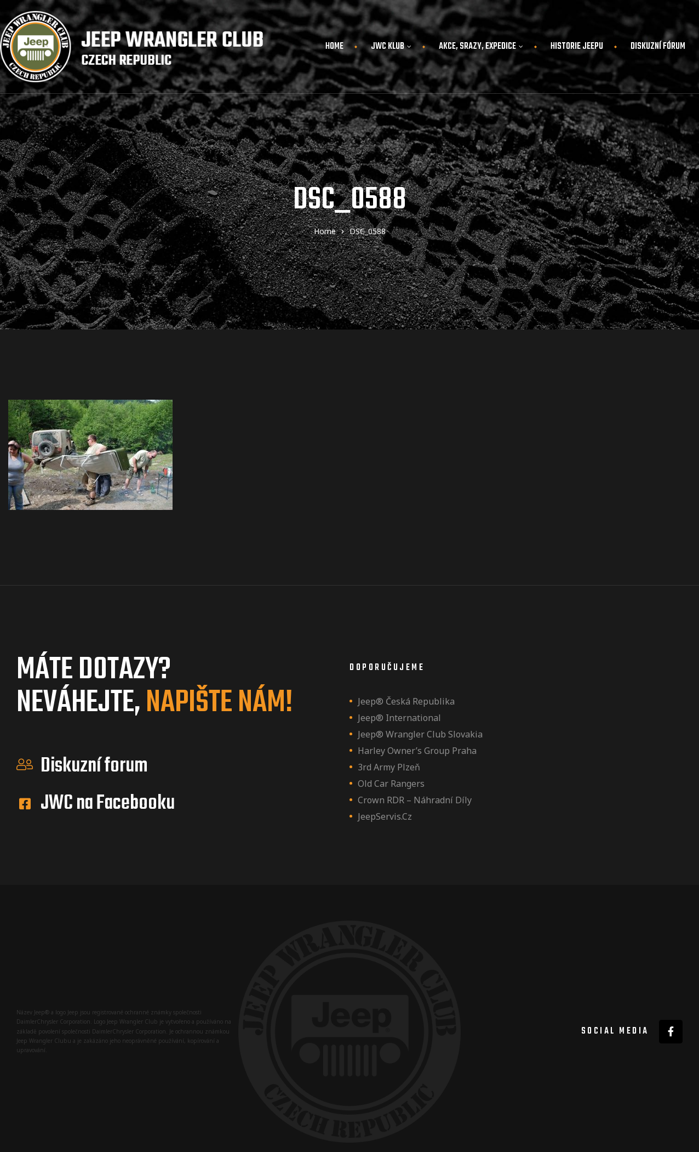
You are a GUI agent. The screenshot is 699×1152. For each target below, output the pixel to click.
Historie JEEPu (577, 46)
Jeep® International (399, 718)
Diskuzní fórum (658, 46)
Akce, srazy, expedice (481, 46)
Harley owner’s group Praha (417, 751)
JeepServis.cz (385, 816)
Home (334, 46)
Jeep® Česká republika (406, 701)
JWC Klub (391, 46)
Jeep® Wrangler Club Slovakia (420, 734)
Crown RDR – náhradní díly (415, 800)
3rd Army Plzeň (389, 767)
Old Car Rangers (391, 784)
